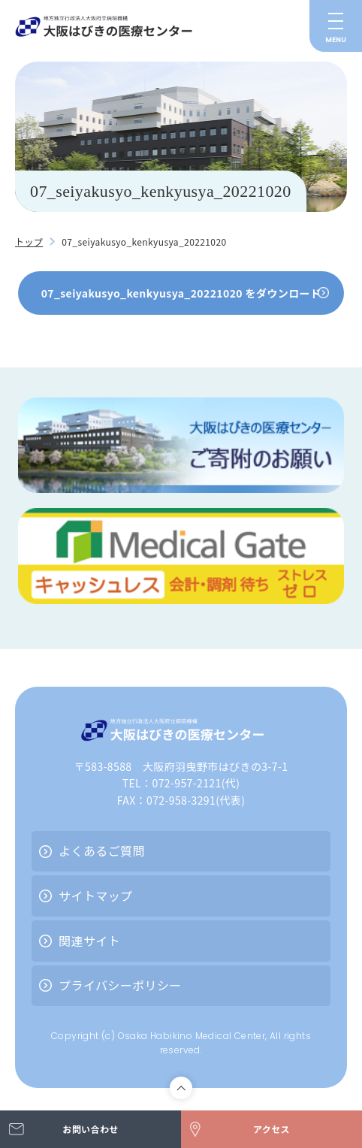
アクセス (271, 1128)
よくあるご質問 (102, 850)
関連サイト (89, 941)
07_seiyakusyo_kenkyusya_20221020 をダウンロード (181, 293)
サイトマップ (95, 896)
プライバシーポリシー (120, 985)
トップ (29, 241)
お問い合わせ (90, 1128)
